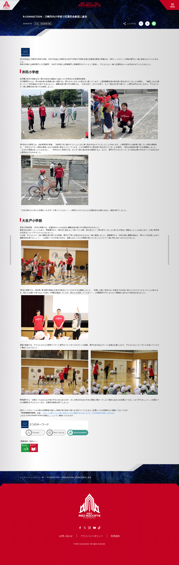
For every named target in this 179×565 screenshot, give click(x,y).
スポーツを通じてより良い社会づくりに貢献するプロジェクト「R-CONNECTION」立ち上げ (78, 413)
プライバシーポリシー (92, 535)
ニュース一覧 (38, 477)
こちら (51, 415)
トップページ (25, 477)
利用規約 (115, 535)
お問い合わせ (66, 535)
